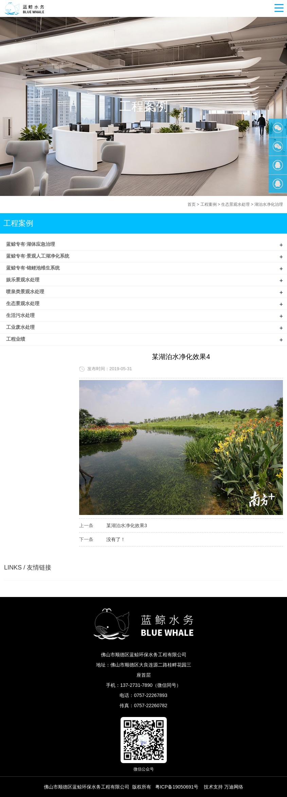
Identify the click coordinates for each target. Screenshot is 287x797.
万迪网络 (233, 787)
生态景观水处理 (235, 204)
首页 (191, 204)
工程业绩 (15, 339)
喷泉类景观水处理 (25, 291)
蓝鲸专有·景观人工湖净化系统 (37, 256)
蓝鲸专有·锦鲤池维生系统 (33, 268)
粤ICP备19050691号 (177, 787)
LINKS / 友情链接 (27, 567)
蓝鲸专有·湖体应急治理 (30, 244)
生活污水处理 (20, 315)
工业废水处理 (20, 327)
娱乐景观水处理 (22, 279)
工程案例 (208, 204)
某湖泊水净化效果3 (126, 525)
